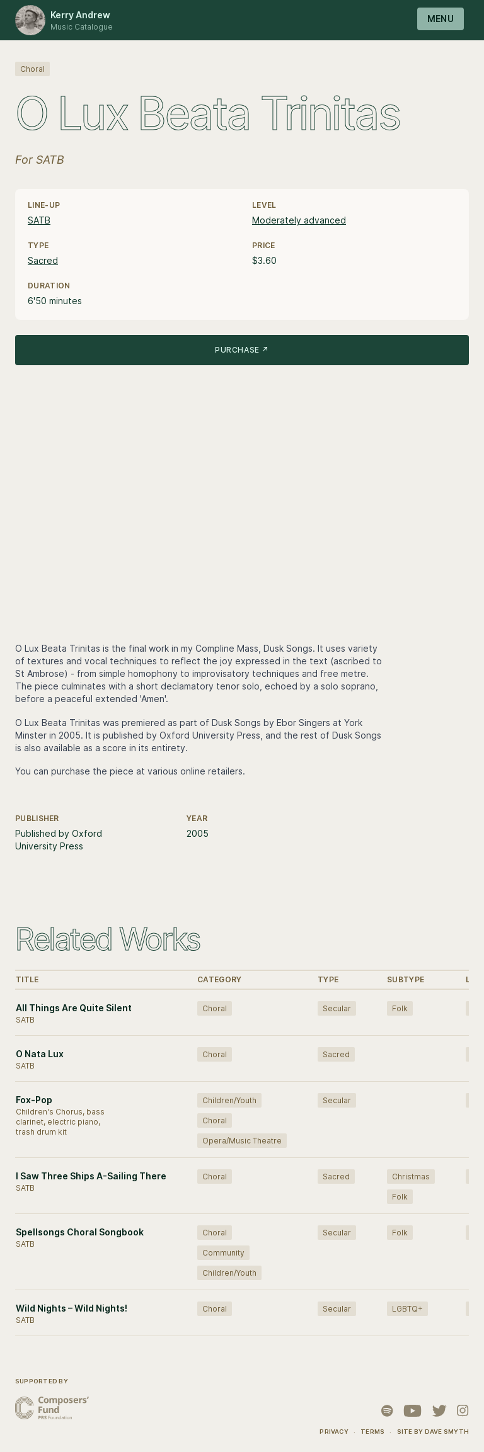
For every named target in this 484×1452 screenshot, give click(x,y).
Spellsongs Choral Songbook (80, 1232)
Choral (32, 69)
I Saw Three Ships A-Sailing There (91, 1176)
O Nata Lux (40, 1053)
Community (223, 1252)
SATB (39, 220)
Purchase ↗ (242, 349)
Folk (400, 1008)
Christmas (411, 1176)
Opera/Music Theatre (242, 1140)
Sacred (43, 260)
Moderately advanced (299, 220)
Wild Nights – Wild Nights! (71, 1308)
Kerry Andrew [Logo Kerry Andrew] (80, 14)
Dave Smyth (447, 1431)
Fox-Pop (34, 1099)
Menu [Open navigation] (440, 18)
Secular (337, 1008)
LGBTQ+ (407, 1308)
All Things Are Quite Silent (74, 1007)
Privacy (334, 1431)
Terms (372, 1431)
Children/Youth (229, 1100)
